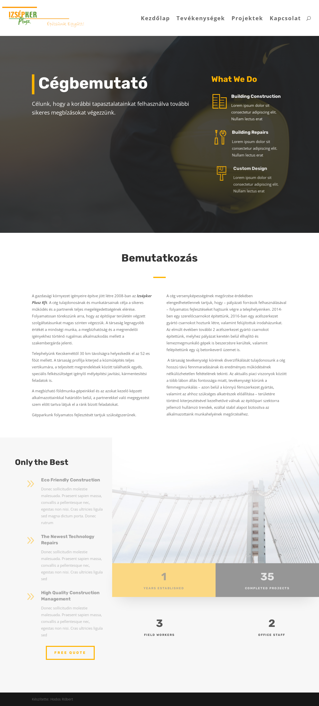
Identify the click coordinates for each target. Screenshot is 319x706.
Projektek (247, 19)
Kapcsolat (285, 19)
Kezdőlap (155, 19)
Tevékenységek (200, 19)
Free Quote (70, 653)
